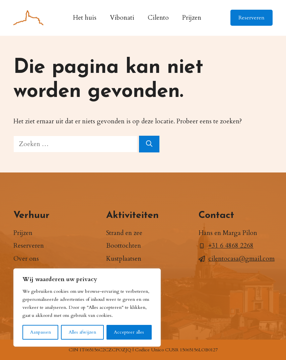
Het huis (84, 17)
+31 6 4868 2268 (231, 245)
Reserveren (251, 17)
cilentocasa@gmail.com (241, 258)
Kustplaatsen (123, 258)
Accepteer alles (129, 332)
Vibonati (122, 17)
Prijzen (191, 17)
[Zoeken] (149, 144)
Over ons (26, 258)
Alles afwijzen (82, 332)
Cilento (158, 17)
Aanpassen (40, 332)
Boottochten (123, 245)
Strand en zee (124, 233)
